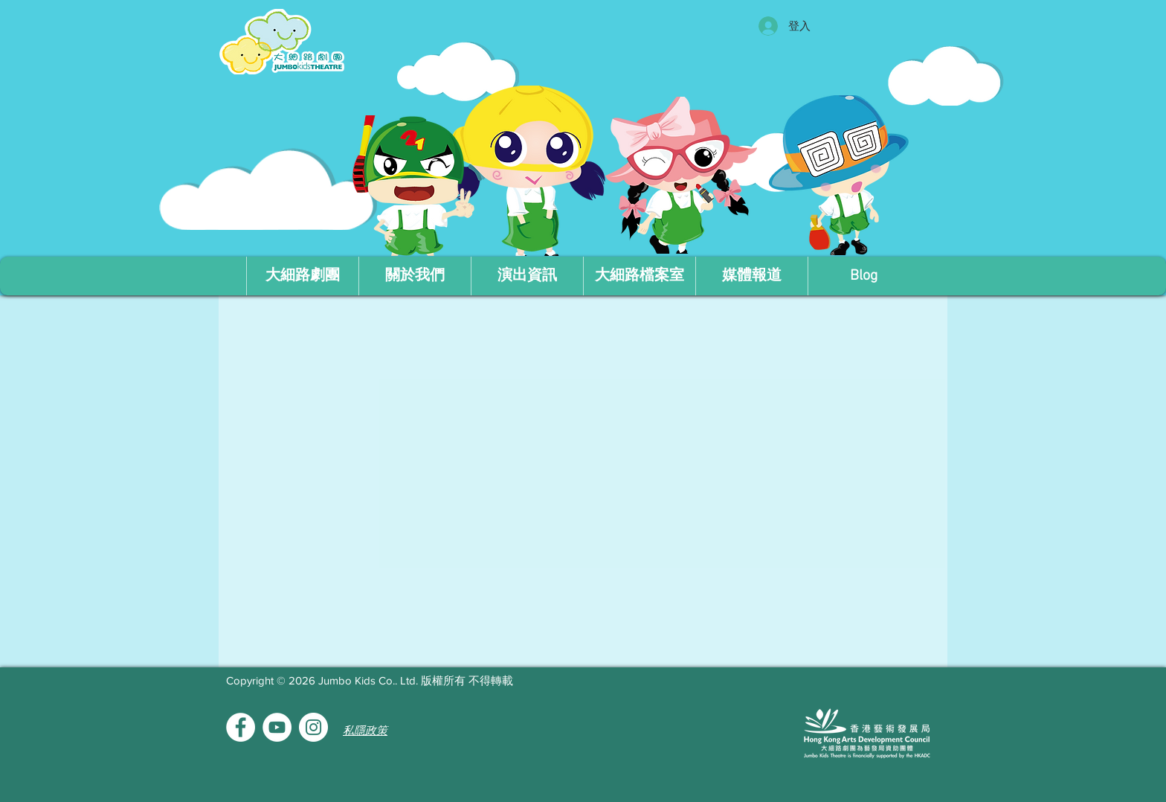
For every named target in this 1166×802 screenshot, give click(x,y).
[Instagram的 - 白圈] (313, 727)
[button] (414, 276)
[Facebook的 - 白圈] (240, 727)
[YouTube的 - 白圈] (277, 727)
